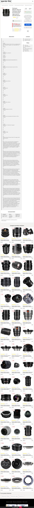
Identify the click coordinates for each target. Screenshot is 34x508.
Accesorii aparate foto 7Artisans (19, 5)
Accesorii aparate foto (5, 5)
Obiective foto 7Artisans (28, 5)
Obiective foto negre (14, 496)
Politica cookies (24, 501)
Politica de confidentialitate (17, 501)
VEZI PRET (28, 24)
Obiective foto (11, 5)
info (10, 258)
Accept (20, 507)
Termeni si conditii (9, 501)
